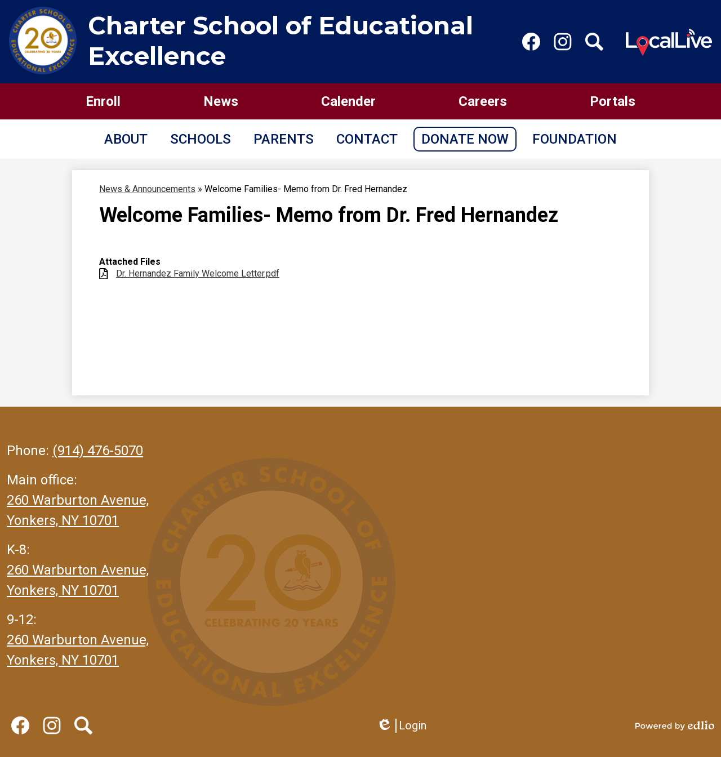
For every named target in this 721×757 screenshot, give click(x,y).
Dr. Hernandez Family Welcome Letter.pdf (197, 273)
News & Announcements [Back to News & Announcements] (147, 189)
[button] (126, 139)
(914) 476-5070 (97, 450)
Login (401, 726)
